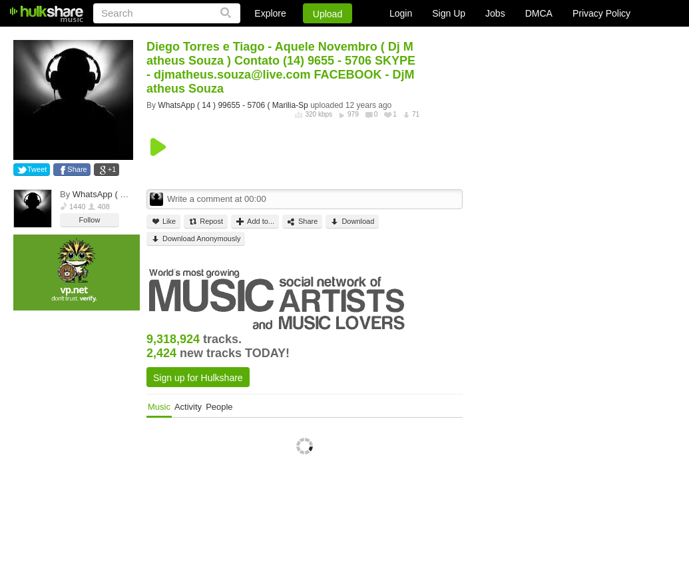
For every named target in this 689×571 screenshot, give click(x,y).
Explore (270, 13)
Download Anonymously (195, 239)
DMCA (539, 13)
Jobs (495, 13)
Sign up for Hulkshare (198, 377)
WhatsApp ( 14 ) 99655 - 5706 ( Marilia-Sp (233, 105)
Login (400, 13)
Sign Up (448, 13)
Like (163, 222)
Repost (205, 222)
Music (159, 407)
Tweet (37, 169)
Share (77, 169)
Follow (90, 220)
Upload (327, 14)
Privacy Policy (601, 13)
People (219, 407)
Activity (188, 407)
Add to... (255, 222)
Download (352, 222)
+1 (112, 169)
